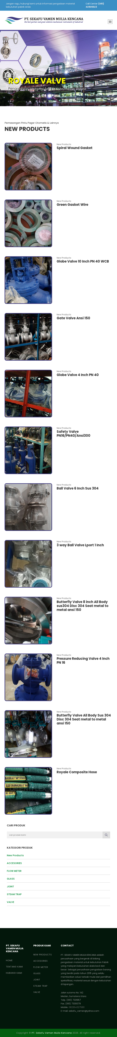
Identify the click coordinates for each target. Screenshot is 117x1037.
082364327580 (77, 1007)
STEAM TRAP (14, 894)
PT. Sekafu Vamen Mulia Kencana (52, 1032)
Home (9, 960)
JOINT (10, 886)
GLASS (11, 878)
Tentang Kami (14, 966)
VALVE (10, 902)
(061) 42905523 (95, 5)
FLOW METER (14, 871)
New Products (15, 855)
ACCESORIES (14, 863)
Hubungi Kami (14, 972)
